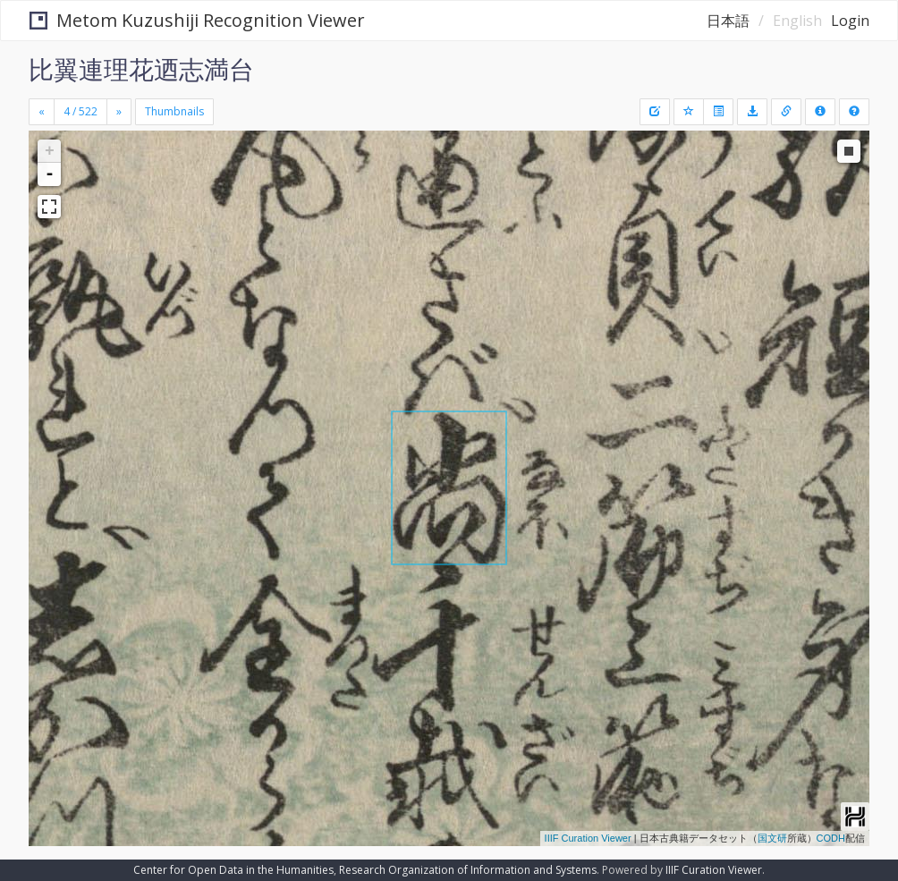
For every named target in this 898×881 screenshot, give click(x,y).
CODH (831, 838)
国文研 (772, 838)
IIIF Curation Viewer (588, 838)
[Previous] (42, 111)
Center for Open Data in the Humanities (233, 869)
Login (850, 20)
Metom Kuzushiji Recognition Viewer (197, 20)
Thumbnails (174, 111)
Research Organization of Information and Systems (468, 869)
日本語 (728, 20)
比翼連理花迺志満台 (141, 69)
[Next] (118, 111)
